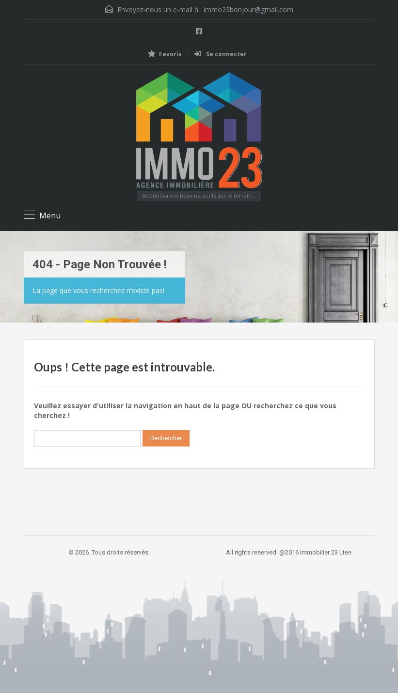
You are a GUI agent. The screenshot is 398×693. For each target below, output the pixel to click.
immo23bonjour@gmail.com (248, 9)
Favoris (165, 54)
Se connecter (220, 54)
